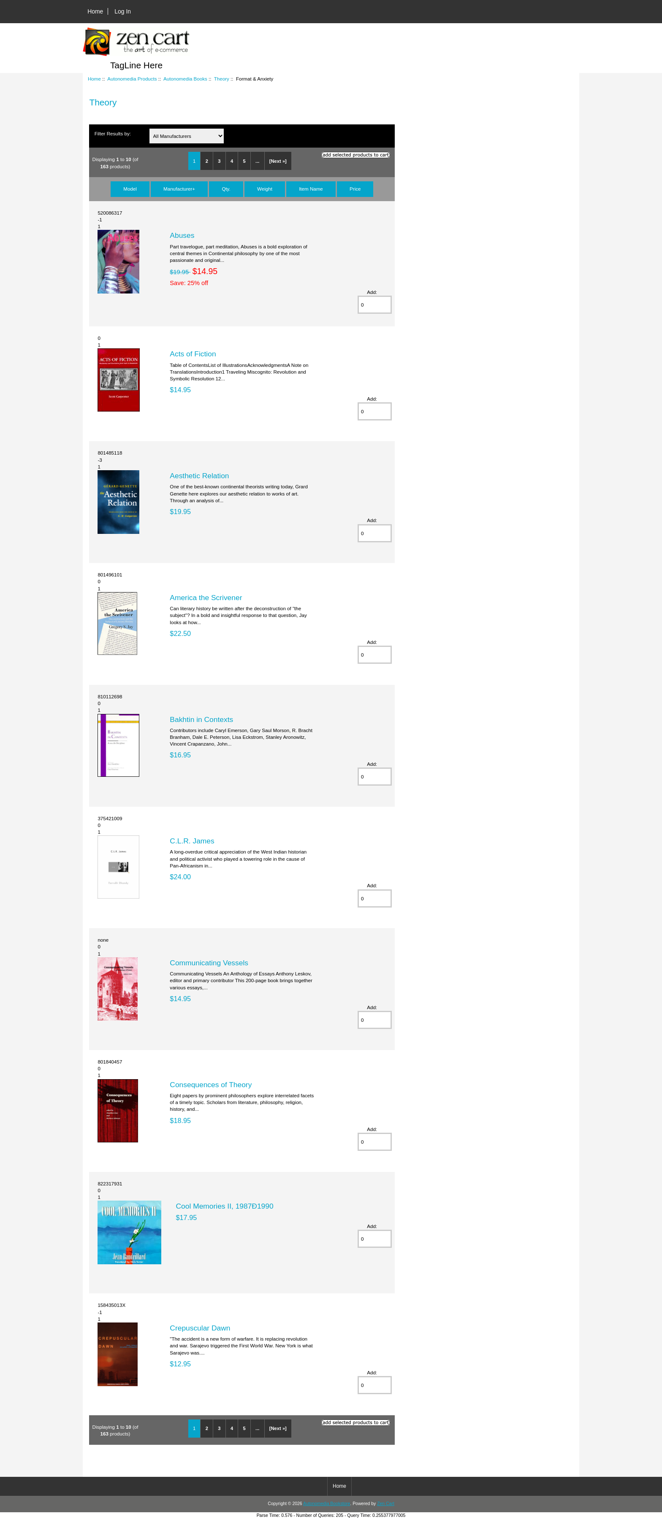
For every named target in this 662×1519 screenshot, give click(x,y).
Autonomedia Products (132, 78)
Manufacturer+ (179, 188)
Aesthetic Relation (199, 475)
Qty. (226, 188)
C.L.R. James (192, 841)
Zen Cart (385, 1503)
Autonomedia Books (185, 78)
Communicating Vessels (209, 963)
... (257, 161)
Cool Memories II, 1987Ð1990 (225, 1206)
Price (355, 188)
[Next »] (278, 161)
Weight (264, 188)
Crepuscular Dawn (200, 1328)
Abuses (182, 235)
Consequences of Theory (211, 1084)
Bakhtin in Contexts (201, 719)
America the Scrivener (206, 597)
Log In (122, 11)
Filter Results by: (113, 133)
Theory (221, 78)
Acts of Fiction (193, 354)
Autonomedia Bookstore (326, 1503)
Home (95, 11)
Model (130, 188)
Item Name (311, 188)
